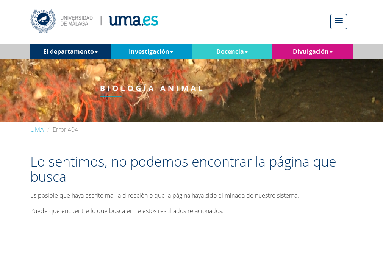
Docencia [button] (232, 51)
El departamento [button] (70, 51)
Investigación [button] (151, 51)
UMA (37, 129)
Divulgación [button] (313, 51)
